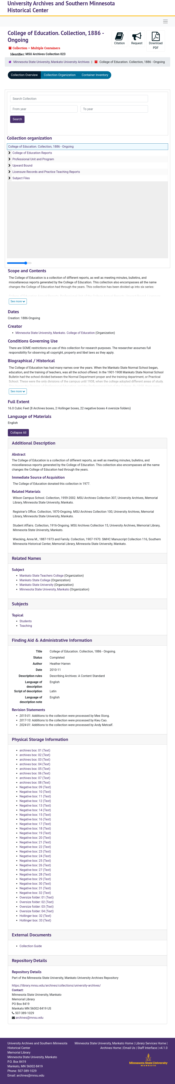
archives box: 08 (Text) (35, 782)
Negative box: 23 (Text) (35, 851)
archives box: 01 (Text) (35, 750)
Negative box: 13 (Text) (35, 805)
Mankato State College (35, 580)
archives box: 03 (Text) (35, 759)
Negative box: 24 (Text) (35, 856)
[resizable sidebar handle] (19, 263)
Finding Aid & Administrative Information (52, 640)
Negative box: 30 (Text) (35, 883)
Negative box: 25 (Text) (35, 860)
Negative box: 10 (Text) (35, 792)
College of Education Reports (32, 153)
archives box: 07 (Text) (35, 778)
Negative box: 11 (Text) (35, 796)
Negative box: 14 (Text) (35, 810)
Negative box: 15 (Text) (35, 815)
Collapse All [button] (18, 432)
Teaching (26, 626)
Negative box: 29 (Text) (35, 879)
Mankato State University (36, 585)
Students (26, 621)
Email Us (129, 1048)
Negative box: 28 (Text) (35, 874)
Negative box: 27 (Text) (35, 870)
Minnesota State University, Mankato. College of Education (55, 333)
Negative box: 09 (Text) (35, 787)
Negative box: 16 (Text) (35, 819)
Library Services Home (150, 1043)
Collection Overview (24, 75)
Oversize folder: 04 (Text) (37, 911)
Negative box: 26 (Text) (35, 865)
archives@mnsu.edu (29, 1017)
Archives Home (110, 1048)
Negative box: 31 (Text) (35, 888)
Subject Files (21, 178)
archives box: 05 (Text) (35, 769)
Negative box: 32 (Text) (35, 893)
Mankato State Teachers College (42, 575)
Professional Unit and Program (33, 159)
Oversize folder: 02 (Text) (37, 902)
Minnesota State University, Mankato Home (104, 1043)
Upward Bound (22, 165)
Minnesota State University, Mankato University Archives (51, 62)
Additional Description (33, 443)
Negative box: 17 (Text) (35, 824)
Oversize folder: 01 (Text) (37, 897)
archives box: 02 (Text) (35, 755)
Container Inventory (95, 75)
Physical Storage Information (40, 739)
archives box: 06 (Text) (35, 773)
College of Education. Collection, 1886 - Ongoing (41, 146)
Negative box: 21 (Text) (35, 842)
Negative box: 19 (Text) (35, 833)
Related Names (26, 558)
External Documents (31, 935)
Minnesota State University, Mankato (44, 589)
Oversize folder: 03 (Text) (37, 906)
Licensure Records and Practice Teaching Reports (46, 172)
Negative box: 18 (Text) (35, 828)
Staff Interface (147, 1048)
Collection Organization (60, 75)
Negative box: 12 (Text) (35, 801)
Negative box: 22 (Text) (35, 847)
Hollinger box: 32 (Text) (35, 916)
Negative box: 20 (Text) (35, 838)
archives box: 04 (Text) (35, 764)
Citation (119, 38)
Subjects (20, 604)
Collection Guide (31, 946)
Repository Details (29, 960)
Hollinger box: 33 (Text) (35, 920)
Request (136, 38)
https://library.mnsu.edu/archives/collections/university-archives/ (56, 985)
